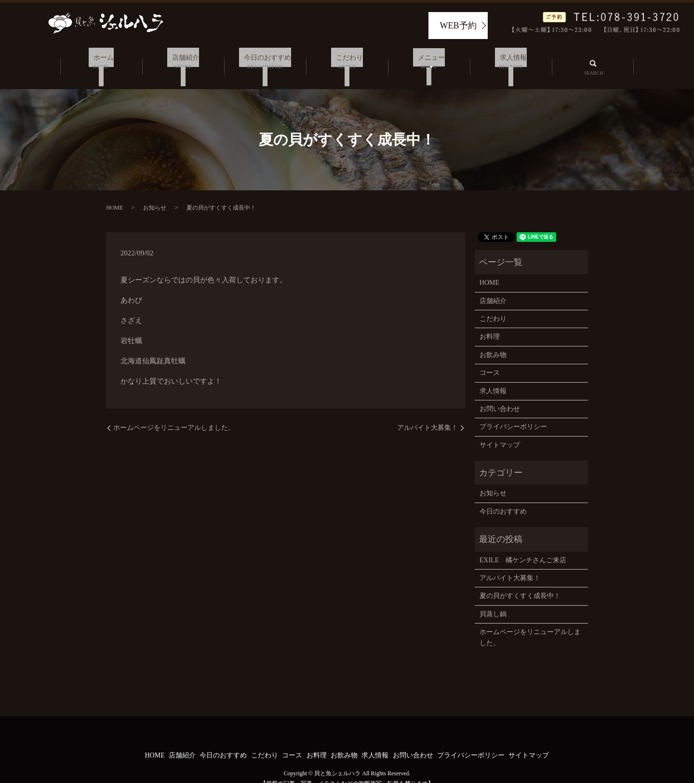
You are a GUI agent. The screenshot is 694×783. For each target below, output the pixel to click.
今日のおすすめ (265, 61)
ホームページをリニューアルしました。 (174, 415)
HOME (114, 196)
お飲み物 (493, 342)
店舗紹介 (183, 61)
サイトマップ (500, 433)
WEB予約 (458, 25)
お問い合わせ (500, 396)
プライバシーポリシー (513, 415)
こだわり (347, 61)
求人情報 (511, 61)
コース (490, 360)
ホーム (101, 61)
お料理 (490, 325)
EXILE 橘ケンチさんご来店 (523, 548)
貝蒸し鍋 (493, 602)
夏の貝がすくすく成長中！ (520, 584)
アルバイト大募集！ (427, 415)
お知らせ (154, 196)
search (593, 60)
